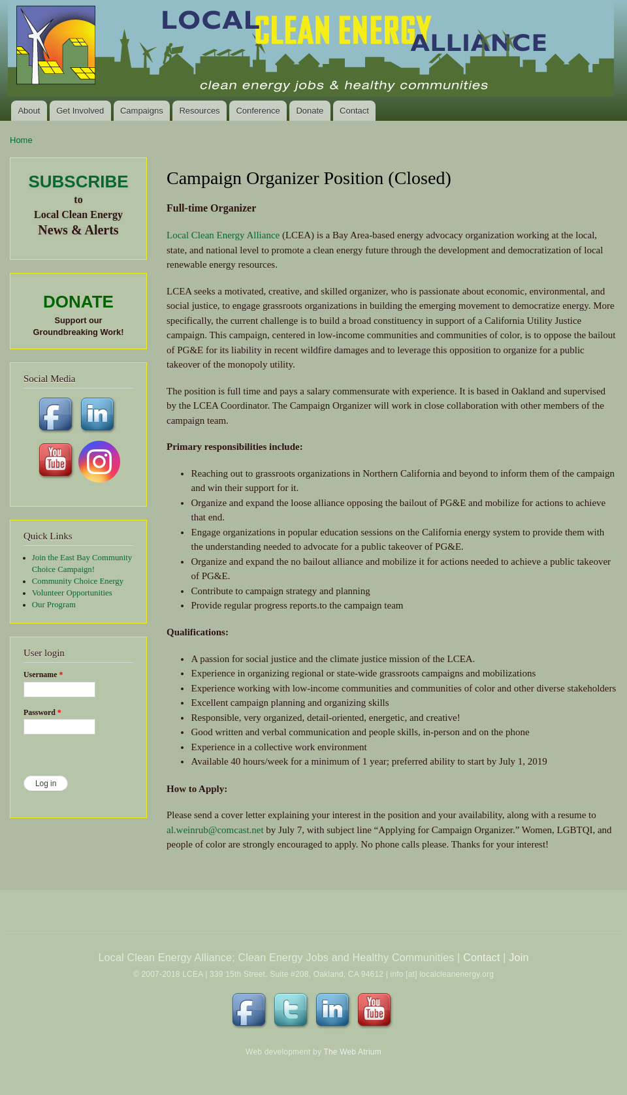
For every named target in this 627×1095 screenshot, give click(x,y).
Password (42, 712)
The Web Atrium (352, 1051)
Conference (258, 111)
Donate (309, 111)
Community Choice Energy (77, 581)
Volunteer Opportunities (72, 592)
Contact (354, 111)
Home (21, 140)
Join (518, 957)
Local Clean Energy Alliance (223, 235)
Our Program (54, 604)
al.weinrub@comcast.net (215, 830)
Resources (199, 111)
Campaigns (141, 111)
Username (43, 674)
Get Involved (80, 111)
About (29, 111)
